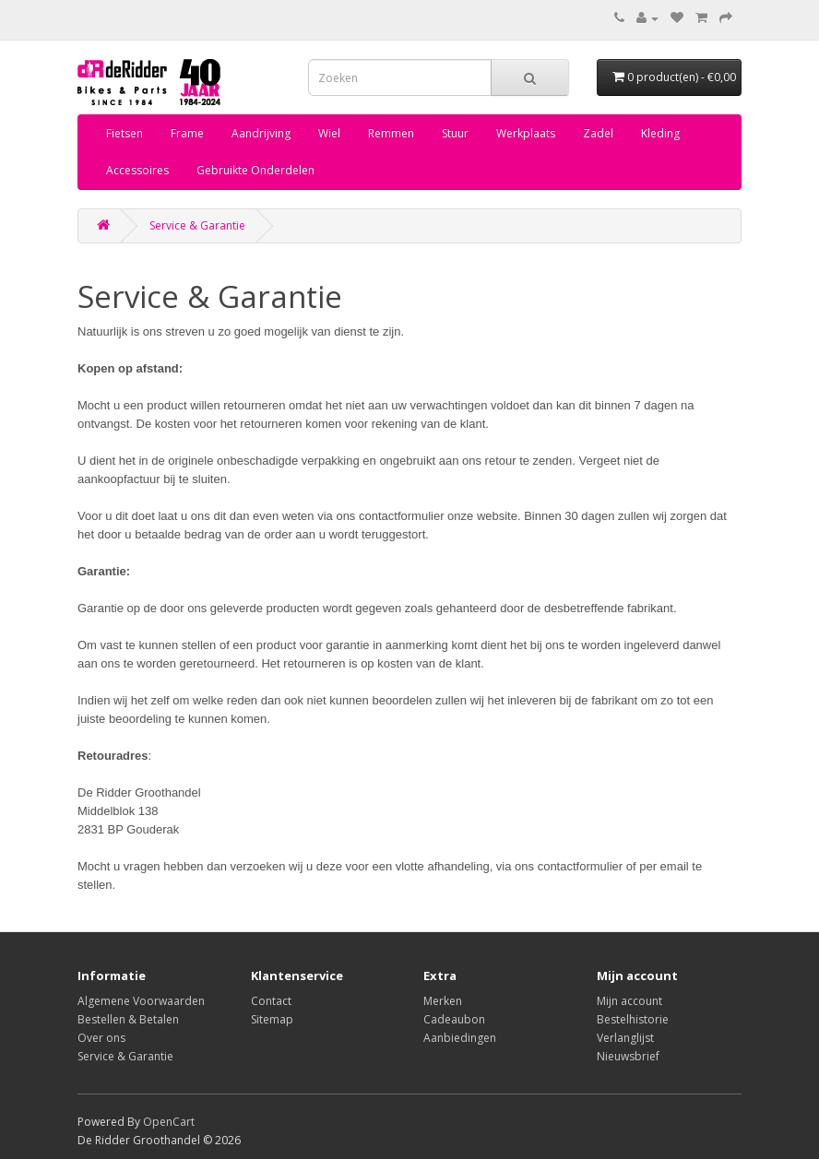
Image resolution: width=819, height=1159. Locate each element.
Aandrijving (261, 133)
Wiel (329, 133)
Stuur (455, 133)
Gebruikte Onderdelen (255, 170)
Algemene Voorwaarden (141, 1001)
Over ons (101, 1038)
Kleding (660, 133)
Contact (271, 1001)
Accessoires (137, 170)
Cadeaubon (454, 1019)
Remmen (391, 133)
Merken (442, 1001)
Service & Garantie (197, 225)
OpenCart (169, 1121)
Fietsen (124, 133)
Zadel (598, 133)
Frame (187, 133)
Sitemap (272, 1019)
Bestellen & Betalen (128, 1019)
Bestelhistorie (633, 1019)
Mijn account (629, 1001)
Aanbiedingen (459, 1038)
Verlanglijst (625, 1038)
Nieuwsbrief (628, 1056)
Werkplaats (525, 133)
